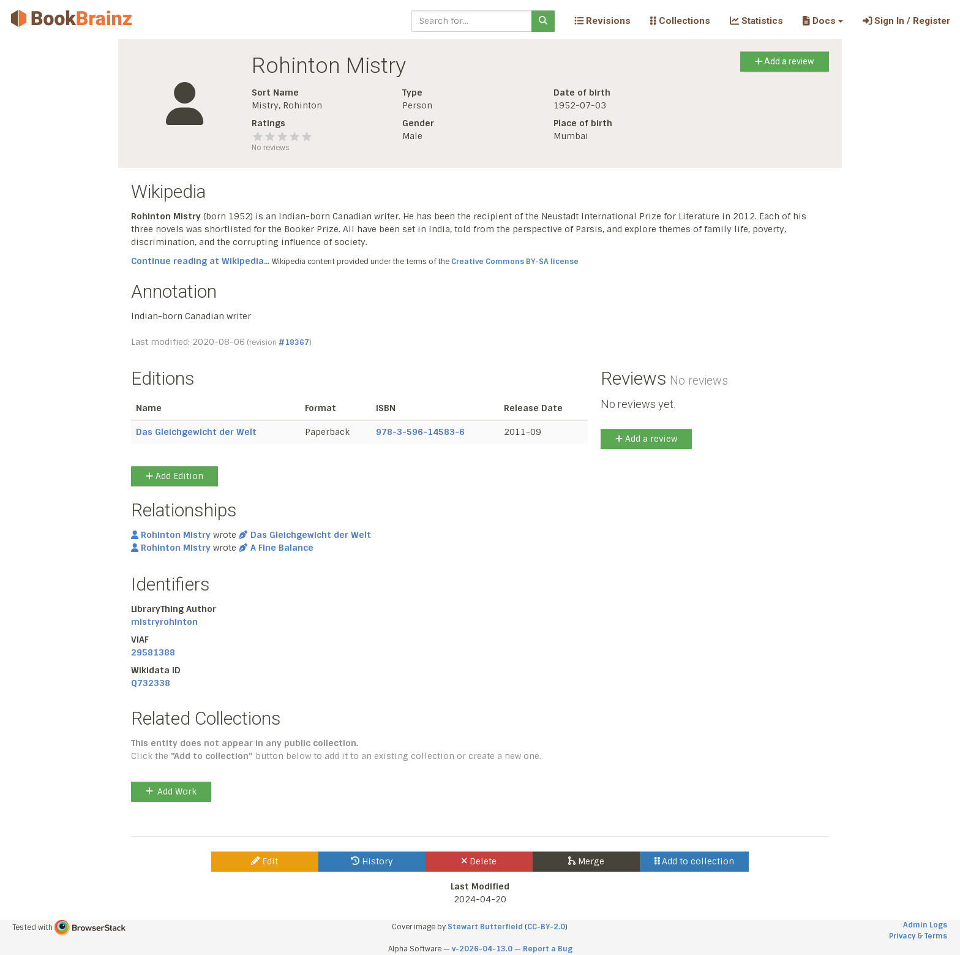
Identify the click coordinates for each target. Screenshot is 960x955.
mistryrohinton (164, 621)
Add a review (784, 61)
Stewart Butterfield (485, 927)
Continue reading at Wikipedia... (200, 260)
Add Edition (174, 475)
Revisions (602, 20)
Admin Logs (925, 925)
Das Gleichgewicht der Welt (196, 431)
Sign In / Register (906, 20)
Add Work (171, 791)
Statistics (756, 20)
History (372, 861)
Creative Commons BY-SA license (515, 261)
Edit (264, 861)
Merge (586, 861)
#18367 (294, 342)
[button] (822, 21)
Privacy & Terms (918, 936)
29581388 (153, 652)
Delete (479, 861)
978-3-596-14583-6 (420, 431)
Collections (680, 20)
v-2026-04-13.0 (482, 949)
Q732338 (150, 683)
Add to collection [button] (694, 861)
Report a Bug (547, 949)
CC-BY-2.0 (546, 927)
